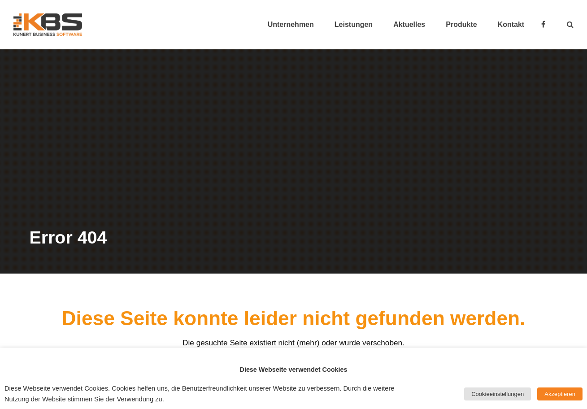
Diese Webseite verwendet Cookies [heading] (294, 369)
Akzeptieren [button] (559, 394)
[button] (570, 24)
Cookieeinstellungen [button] (497, 394)
